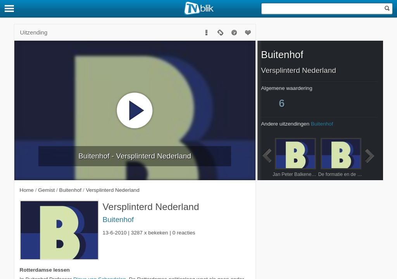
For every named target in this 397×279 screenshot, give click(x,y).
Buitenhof (118, 219)
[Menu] (9, 8)
